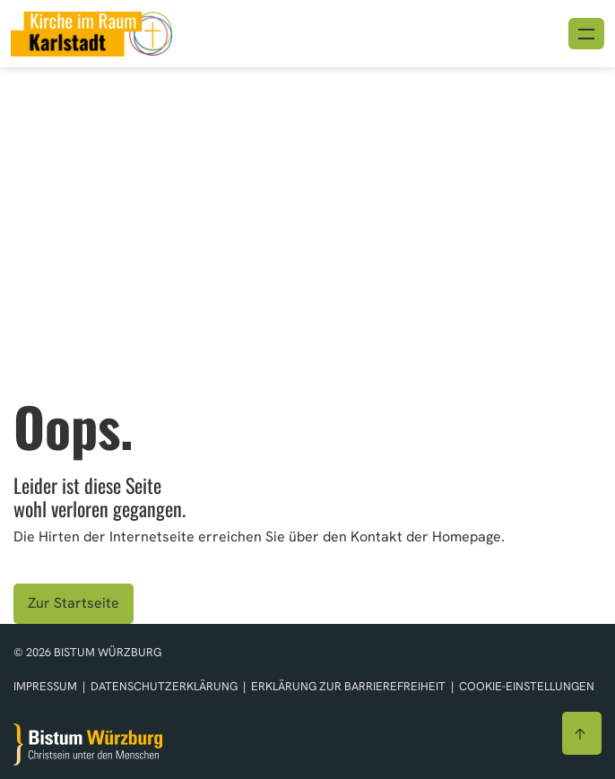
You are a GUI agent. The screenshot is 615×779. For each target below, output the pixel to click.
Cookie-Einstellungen (526, 686)
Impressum (46, 686)
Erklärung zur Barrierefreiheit (348, 686)
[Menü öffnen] (586, 33)
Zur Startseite (73, 602)
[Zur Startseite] (87, 744)
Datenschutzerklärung (165, 686)
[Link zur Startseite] (91, 31)
